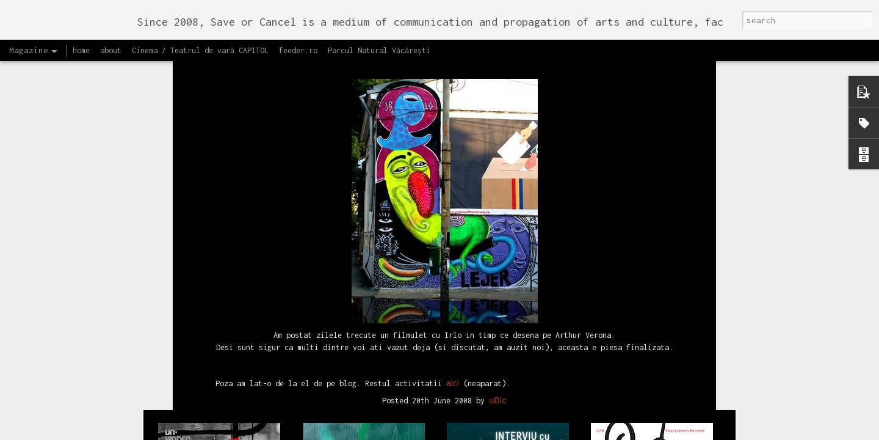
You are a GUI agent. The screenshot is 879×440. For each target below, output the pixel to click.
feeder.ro (298, 50)
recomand (441, 184)
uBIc (497, 168)
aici (452, 150)
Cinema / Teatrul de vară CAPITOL (200, 50)
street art (484, 184)
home (81, 50)
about (110, 50)
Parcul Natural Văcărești (379, 50)
